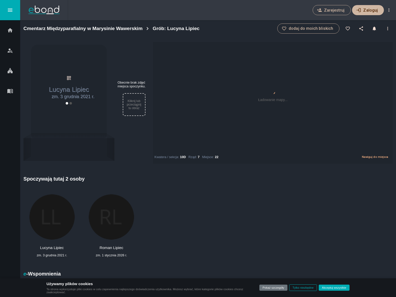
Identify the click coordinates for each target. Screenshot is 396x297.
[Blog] (10, 91)
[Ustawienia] (389, 10)
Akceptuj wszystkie (334, 287)
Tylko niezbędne (302, 287)
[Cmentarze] (10, 71)
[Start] (10, 30)
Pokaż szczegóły (273, 287)
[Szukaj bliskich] (10, 50)
